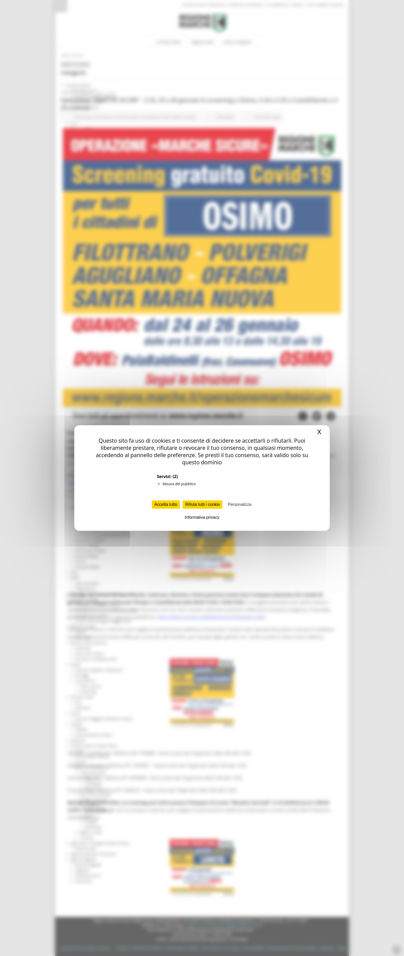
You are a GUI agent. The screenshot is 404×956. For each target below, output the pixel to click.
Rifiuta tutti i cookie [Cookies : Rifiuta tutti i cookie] (202, 504)
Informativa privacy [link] (202, 517)
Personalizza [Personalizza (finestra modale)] (239, 504)
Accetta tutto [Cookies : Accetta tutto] (165, 504)
